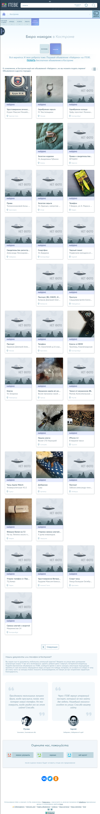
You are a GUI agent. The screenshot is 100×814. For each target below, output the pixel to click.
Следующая (52, 647)
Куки (61, 804)
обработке (82, 802)
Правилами (46, 802)
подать (31, 60)
